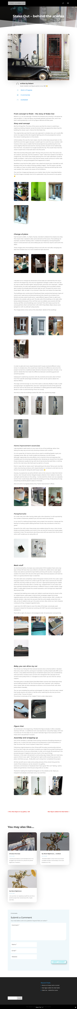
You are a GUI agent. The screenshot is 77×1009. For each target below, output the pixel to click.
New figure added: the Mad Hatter (51, 988)
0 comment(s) (25, 95)
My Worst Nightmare (15, 891)
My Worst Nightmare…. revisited (51, 853)
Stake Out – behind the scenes (50, 990)
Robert (31, 83)
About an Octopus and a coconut (50, 985)
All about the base (14, 853)
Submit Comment (58, 962)
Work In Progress (26, 90)
